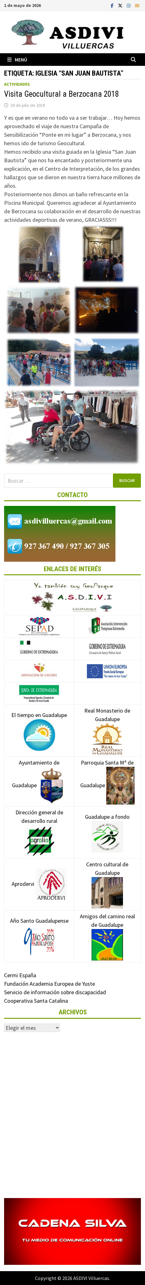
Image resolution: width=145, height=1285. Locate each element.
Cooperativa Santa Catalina (36, 1000)
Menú (17, 59)
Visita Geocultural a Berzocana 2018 (61, 94)
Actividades (17, 84)
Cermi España (20, 975)
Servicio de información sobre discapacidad (55, 992)
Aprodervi (39, 883)
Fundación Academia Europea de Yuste (49, 983)
